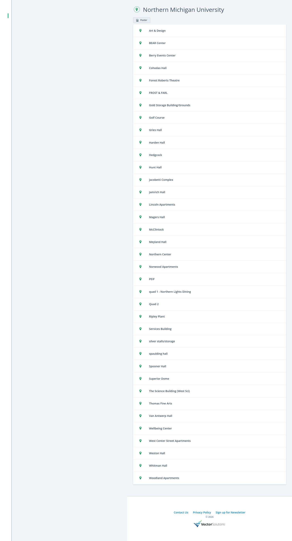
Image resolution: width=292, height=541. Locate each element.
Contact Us (181, 512)
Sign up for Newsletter (230, 512)
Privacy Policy (202, 512)
